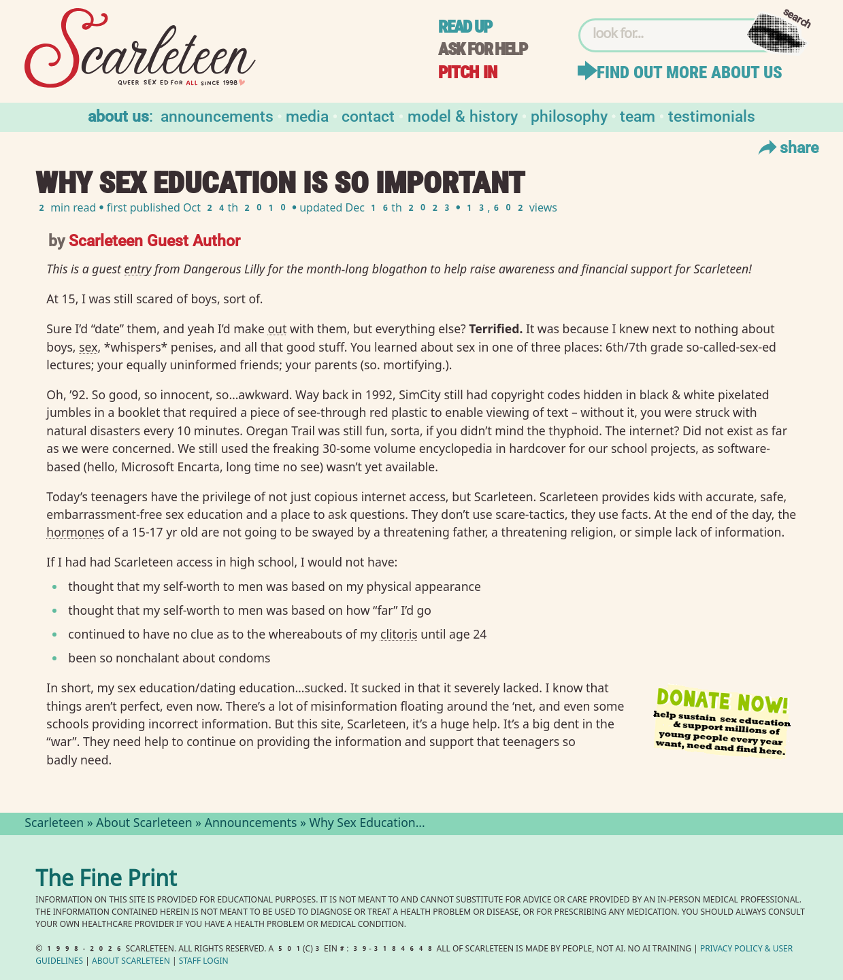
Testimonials (711, 115)
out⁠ (276, 328)
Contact (368, 115)
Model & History (463, 115)
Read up (464, 27)
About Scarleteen (144, 824)
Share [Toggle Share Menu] (787, 147)
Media (307, 115)
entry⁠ (138, 268)
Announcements (217, 115)
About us (118, 115)
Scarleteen (54, 824)
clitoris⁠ (399, 634)
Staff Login (204, 962)
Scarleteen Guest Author (154, 240)
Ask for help (482, 49)
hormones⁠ (75, 532)
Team (637, 115)
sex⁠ (88, 347)
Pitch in (467, 72)
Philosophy (569, 115)
